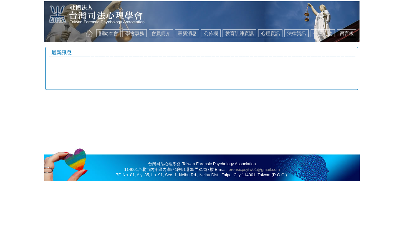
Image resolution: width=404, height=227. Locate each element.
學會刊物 (322, 33)
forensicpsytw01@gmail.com (254, 169)
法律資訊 (296, 33)
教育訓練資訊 (239, 33)
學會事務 (134, 33)
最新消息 (187, 33)
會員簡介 (161, 33)
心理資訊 (270, 33)
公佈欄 (211, 33)
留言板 (347, 33)
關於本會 (108, 33)
